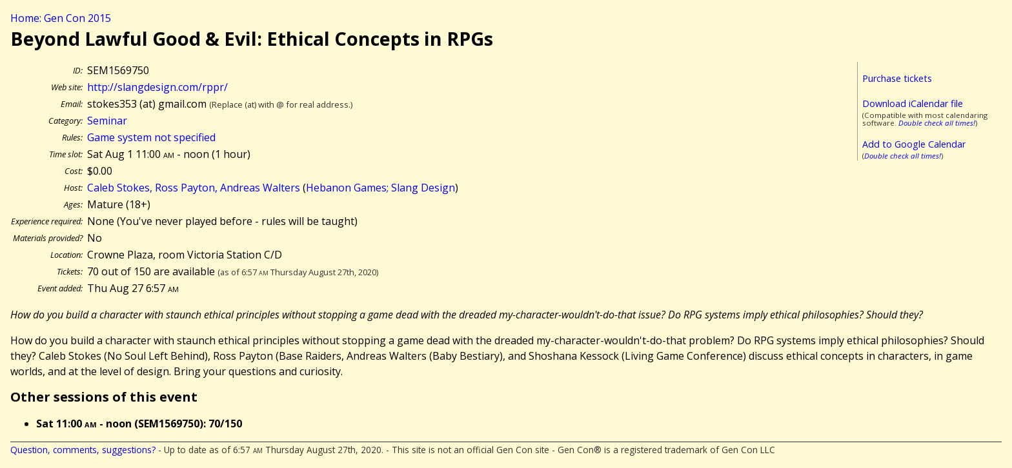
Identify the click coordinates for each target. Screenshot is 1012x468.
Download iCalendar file (912, 103)
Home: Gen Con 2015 (60, 18)
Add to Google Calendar (914, 144)
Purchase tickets (897, 78)
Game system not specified (151, 137)
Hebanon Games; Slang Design (380, 187)
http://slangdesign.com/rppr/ (157, 87)
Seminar (107, 120)
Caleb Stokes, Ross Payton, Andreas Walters (193, 187)
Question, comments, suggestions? (83, 450)
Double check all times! (936, 123)
